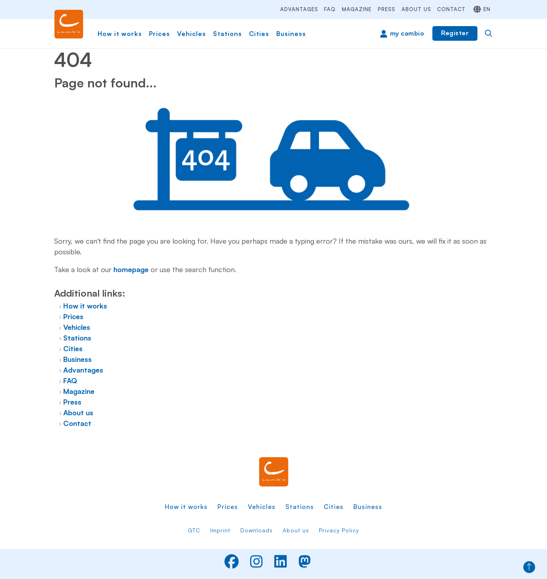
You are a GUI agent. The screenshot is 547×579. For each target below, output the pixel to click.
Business (291, 34)
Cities (259, 34)
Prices (159, 34)
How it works (120, 34)
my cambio (407, 33)
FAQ (330, 9)
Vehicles (191, 34)
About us (416, 9)
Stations (227, 34)
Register (455, 33)
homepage (131, 269)
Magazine (357, 9)
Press (386, 9)
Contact (451, 9)
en (486, 9)
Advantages (299, 9)
